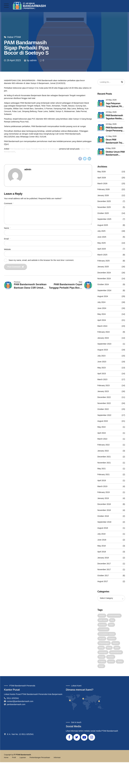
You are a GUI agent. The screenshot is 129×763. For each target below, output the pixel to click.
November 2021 (104, 463)
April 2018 (101, 552)
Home (6, 758)
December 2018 (104, 504)
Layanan (23, 758)
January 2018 (103, 558)
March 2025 (102, 255)
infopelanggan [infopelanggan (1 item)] (104, 643)
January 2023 (103, 391)
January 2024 (103, 338)
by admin (32, 60)
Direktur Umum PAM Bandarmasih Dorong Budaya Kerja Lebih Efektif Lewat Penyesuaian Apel (115, 154)
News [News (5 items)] (109, 648)
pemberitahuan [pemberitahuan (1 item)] (116, 653)
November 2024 (104, 279)
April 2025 (101, 249)
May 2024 (101, 314)
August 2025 (102, 225)
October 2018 (103, 516)
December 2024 (104, 273)
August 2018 (102, 528)
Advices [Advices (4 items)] (102, 616)
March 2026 (102, 184)
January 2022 (103, 451)
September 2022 (104, 415)
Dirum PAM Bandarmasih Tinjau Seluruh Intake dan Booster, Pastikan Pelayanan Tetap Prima (115, 141)
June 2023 (101, 362)
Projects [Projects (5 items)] (102, 662)
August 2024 (102, 296)
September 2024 (104, 290)
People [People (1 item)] (101, 657)
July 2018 (101, 534)
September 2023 (104, 344)
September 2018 (104, 522)
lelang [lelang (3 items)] (101, 648)
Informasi (57, 758)
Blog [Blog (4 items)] (112, 620)
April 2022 (101, 433)
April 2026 (101, 178)
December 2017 (104, 564)
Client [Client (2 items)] (111, 625)
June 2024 (101, 308)
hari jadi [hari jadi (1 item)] (102, 639)
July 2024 (101, 302)
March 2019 (102, 486)
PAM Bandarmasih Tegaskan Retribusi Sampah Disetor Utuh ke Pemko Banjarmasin (115, 117)
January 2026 (103, 195)
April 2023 (101, 374)
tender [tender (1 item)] (101, 667)
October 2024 (103, 284)
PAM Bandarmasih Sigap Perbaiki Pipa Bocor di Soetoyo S (34, 149)
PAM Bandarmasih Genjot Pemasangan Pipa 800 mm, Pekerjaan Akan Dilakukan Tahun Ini (115, 129)
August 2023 (102, 350)
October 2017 (103, 575)
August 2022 (102, 421)
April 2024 (101, 320)
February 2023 (103, 385)
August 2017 (102, 581)
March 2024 (102, 326)
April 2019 (101, 480)
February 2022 (103, 445)
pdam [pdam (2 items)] (117, 648)
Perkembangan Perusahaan (40, 758)
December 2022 (104, 397)
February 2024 (103, 332)
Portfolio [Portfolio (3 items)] (111, 657)
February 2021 (103, 475)
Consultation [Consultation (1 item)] (103, 630)
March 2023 (102, 379)
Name (7, 228)
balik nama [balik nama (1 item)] (103, 620)
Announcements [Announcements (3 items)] (114, 616)
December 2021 (104, 457)
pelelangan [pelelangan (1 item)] (103, 653)
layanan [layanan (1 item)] (115, 643)
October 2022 (103, 409)
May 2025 (101, 243)
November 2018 (104, 510)
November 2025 (104, 207)
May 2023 (101, 368)
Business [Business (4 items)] (102, 625)
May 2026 (101, 172)
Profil (14, 758)
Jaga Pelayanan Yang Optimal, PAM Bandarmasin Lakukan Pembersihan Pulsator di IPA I (115, 105)
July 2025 (101, 231)
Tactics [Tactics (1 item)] (119, 662)
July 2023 (101, 356)
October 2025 (103, 213)
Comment (9, 203)
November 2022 (104, 403)
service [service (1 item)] (111, 662)
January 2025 (103, 267)
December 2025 (104, 201)
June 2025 (101, 237)
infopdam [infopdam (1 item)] (111, 639)
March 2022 (102, 439)
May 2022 (101, 427)
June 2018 (101, 540)
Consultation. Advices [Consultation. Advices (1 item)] (106, 634)
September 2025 (104, 219)
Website (7, 250)
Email (7, 239)
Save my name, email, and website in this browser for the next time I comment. (41, 261)
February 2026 (103, 189)
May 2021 (101, 469)
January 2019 (103, 498)
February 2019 (103, 492)
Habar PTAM (14, 37)
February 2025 (103, 261)
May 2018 (101, 546)
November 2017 (104, 570)
